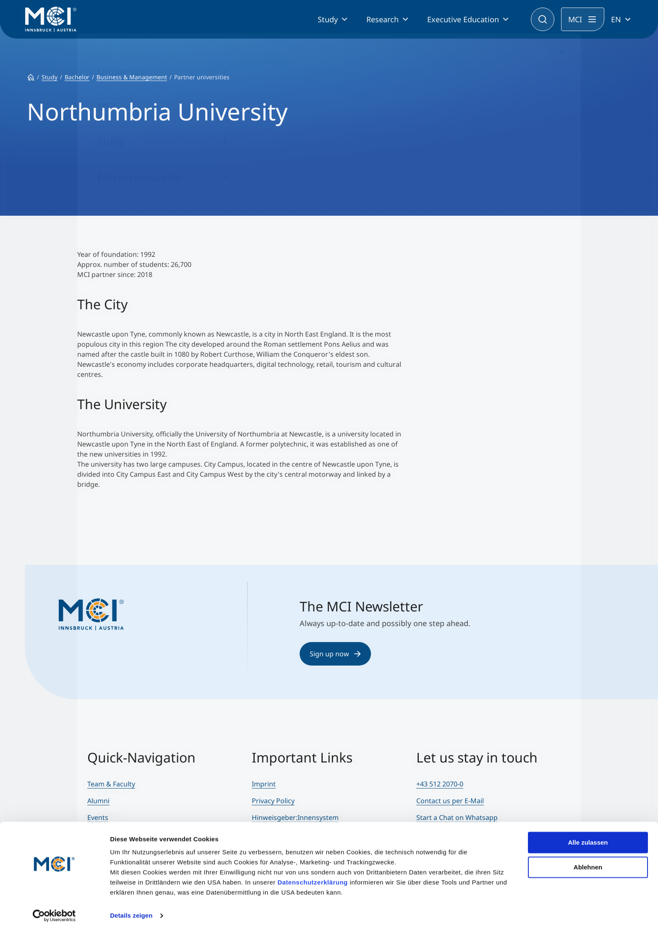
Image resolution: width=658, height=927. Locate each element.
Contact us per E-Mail (450, 800)
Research (382, 19)
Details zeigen (131, 910)
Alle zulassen (588, 837)
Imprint (264, 784)
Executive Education (463, 19)
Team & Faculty (111, 784)
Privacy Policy (273, 800)
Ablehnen (588, 861)
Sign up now (335, 653)
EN (616, 19)
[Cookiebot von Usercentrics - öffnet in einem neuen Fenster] (54, 910)
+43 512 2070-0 (439, 784)
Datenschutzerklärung (312, 877)
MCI (575, 19)
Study (328, 19)
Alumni (98, 800)
